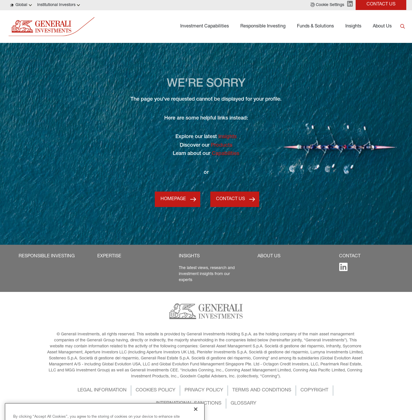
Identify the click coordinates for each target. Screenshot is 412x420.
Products (221, 145)
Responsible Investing (263, 26)
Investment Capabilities (204, 26)
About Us (382, 26)
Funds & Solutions (315, 26)
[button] (327, 5)
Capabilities (225, 153)
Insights (353, 26)
